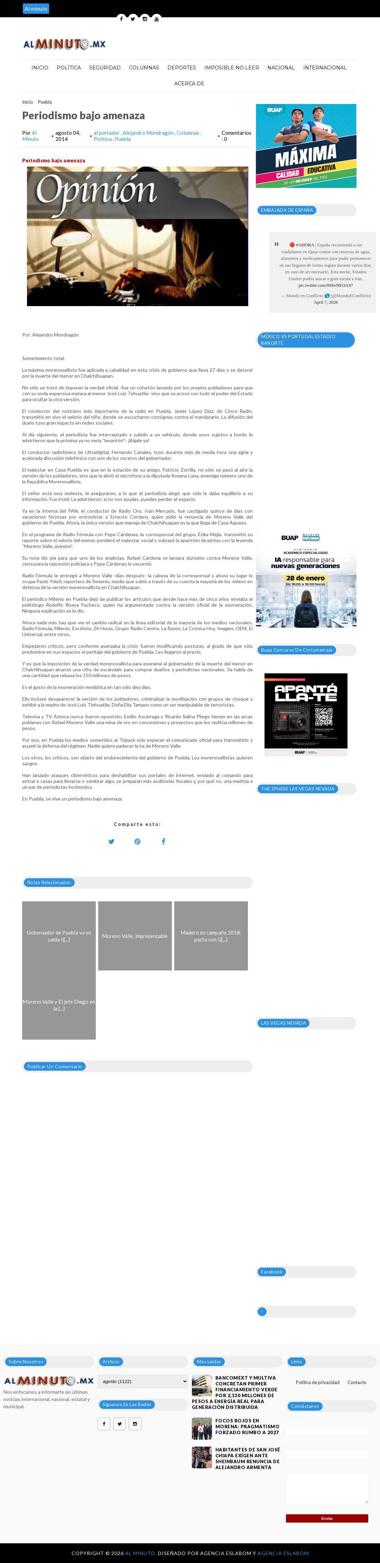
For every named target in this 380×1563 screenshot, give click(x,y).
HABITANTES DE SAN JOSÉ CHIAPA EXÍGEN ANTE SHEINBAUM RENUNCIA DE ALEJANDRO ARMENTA (247, 1458)
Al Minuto (30, 136)
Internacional (325, 68)
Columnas (144, 68)
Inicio (39, 68)
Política (69, 68)
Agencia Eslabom (283, 1553)
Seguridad (105, 68)
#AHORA (305, 244)
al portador (107, 133)
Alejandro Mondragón (149, 133)
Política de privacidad (318, 1382)
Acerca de (189, 83)
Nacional (281, 68)
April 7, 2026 (326, 302)
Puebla (45, 102)
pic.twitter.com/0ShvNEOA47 (326, 285)
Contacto (357, 1382)
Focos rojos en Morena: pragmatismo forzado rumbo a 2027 (247, 1426)
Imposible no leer (231, 68)
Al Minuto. (141, 1553)
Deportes (181, 68)
